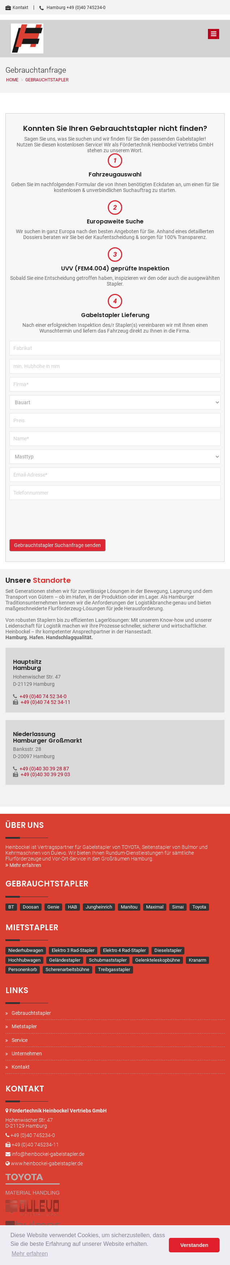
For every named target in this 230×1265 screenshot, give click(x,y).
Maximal (154, 907)
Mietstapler (24, 1026)
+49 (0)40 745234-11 (35, 1145)
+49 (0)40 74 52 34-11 (46, 702)
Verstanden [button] (194, 1245)
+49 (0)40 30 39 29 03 (45, 774)
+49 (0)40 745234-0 (32, 1135)
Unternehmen (27, 1053)
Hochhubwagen (24, 960)
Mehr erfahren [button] (30, 1254)
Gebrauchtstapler (31, 1013)
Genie (53, 907)
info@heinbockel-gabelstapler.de (48, 1154)
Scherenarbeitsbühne (67, 969)
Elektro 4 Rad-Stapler (124, 950)
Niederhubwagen (25, 950)
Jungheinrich (99, 907)
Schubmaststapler (108, 960)
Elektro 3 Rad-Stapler (73, 950)
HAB (72, 907)
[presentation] (64, 525)
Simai (178, 907)
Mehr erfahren (23, 865)
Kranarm (197, 960)
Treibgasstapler (114, 969)
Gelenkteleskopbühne (157, 960)
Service (19, 1040)
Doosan (31, 907)
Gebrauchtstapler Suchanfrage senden (57, 545)
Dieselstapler (168, 950)
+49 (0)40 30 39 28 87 (44, 769)
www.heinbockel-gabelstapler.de (47, 1163)
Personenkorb (22, 969)
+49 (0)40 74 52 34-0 (43, 696)
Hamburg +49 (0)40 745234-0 (72, 7)
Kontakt (16, 7)
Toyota (199, 907)
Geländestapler (64, 960)
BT (11, 907)
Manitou (129, 907)
